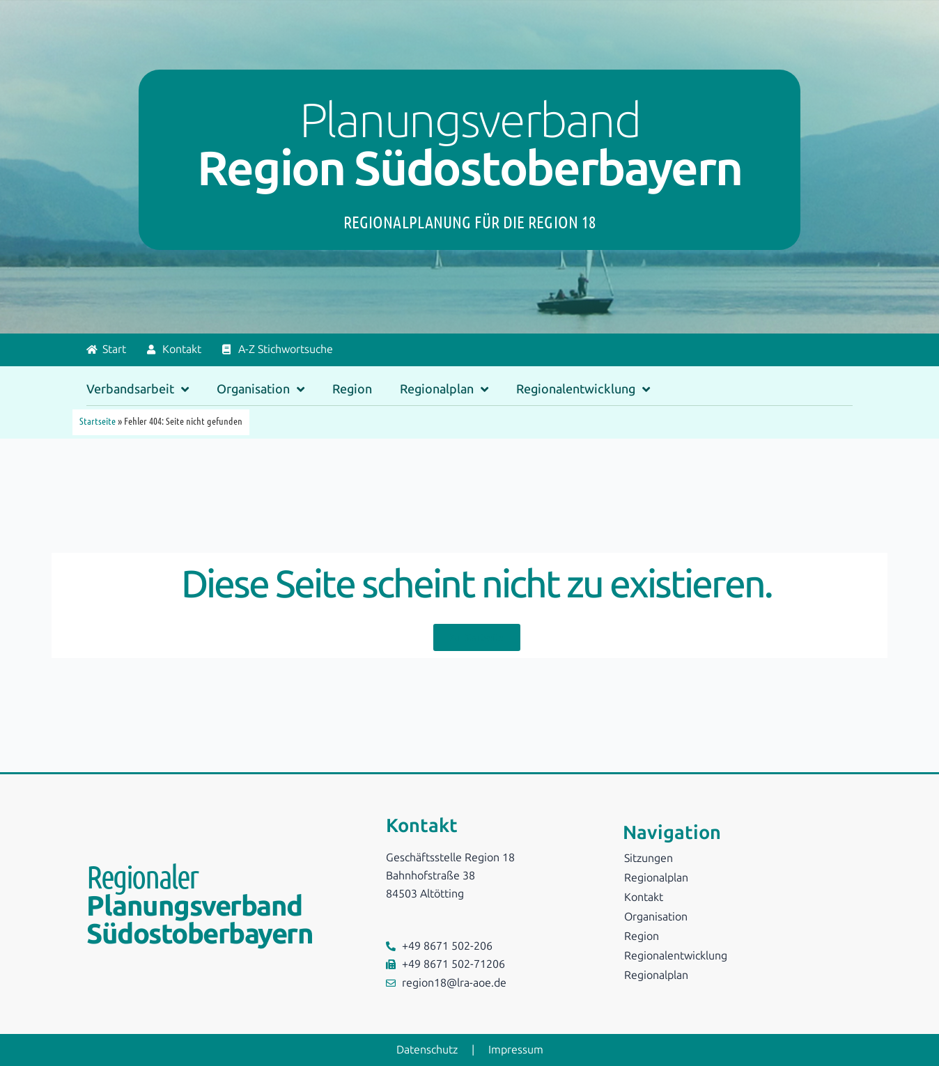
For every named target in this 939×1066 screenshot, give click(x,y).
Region (352, 389)
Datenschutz (427, 1049)
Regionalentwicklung (583, 389)
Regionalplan (444, 389)
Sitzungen (648, 858)
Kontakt (643, 897)
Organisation (260, 389)
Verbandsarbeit (137, 389)
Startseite (97, 420)
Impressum (515, 1049)
